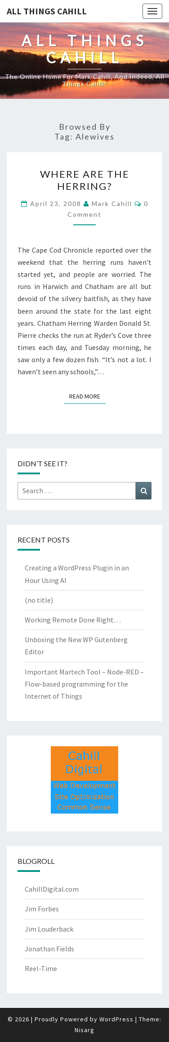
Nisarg (84, 1030)
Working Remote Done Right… (73, 619)
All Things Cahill (47, 11)
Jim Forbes (42, 908)
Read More (87, 395)
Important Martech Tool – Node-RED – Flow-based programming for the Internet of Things (84, 684)
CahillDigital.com (52, 888)
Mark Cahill (112, 203)
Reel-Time (41, 968)
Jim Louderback (49, 928)
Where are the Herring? (84, 180)
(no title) (39, 599)
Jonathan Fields (49, 948)
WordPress (116, 1019)
